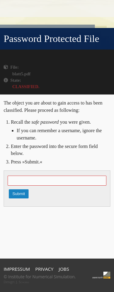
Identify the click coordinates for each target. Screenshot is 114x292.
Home (57, 8)
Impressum (17, 269)
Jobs (64, 269)
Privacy (44, 269)
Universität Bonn (101, 275)
